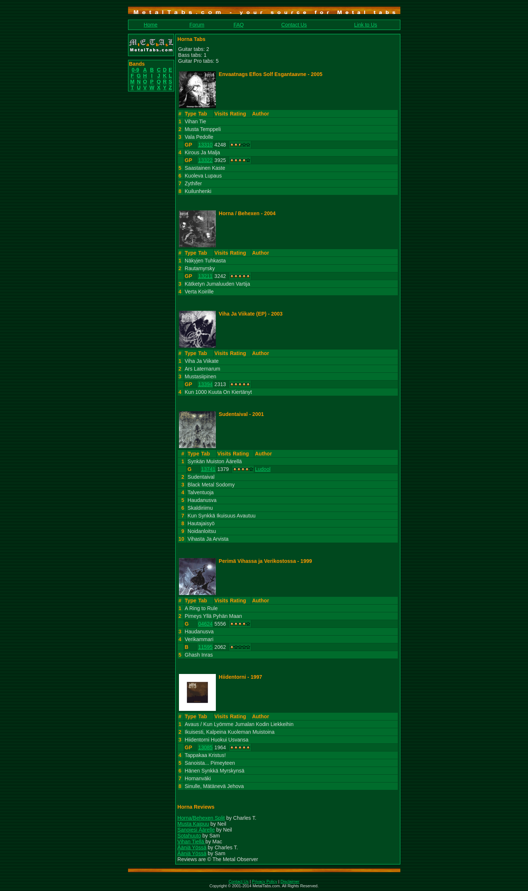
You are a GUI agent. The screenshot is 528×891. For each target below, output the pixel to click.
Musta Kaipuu (193, 824)
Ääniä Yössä (191, 847)
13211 (205, 276)
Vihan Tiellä (191, 841)
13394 (205, 384)
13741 (208, 469)
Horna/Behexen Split (201, 818)
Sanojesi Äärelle (196, 830)
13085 (205, 747)
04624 (205, 624)
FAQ (239, 25)
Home (150, 25)
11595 (205, 647)
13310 (205, 145)
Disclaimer (289, 881)
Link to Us (365, 25)
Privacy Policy (264, 881)
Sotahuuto (189, 836)
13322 (205, 160)
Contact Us (294, 25)
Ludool (262, 469)
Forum (196, 25)
